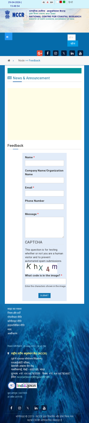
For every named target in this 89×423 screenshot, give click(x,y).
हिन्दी (70, 2)
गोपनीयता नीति (15, 317)
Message (32, 214)
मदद (9, 329)
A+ (51, 2)
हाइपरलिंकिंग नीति (16, 325)
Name (30, 157)
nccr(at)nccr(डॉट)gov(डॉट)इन (33, 377)
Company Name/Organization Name (44, 172)
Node (21, 60)
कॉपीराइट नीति (14, 321)
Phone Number (34, 200)
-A (43, 2)
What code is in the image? (43, 275)
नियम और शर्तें (14, 312)
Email (29, 187)
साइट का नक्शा (15, 308)
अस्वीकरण (12, 333)
